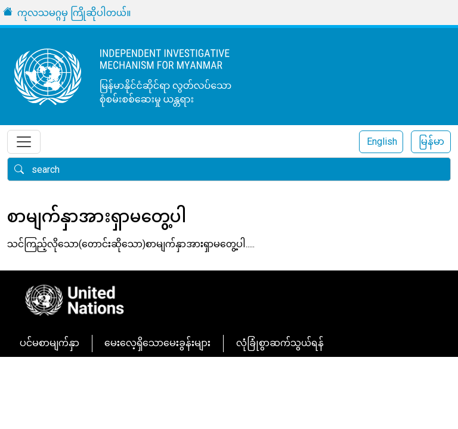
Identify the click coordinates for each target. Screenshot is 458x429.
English (382, 141)
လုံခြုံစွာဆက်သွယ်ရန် (280, 343)
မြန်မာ (431, 141)
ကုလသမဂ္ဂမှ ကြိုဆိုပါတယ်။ (74, 12)
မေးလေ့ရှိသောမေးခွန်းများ (157, 343)
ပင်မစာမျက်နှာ (49, 343)
